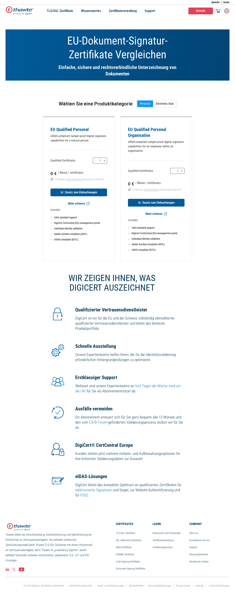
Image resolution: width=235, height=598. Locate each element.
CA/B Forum (98, 422)
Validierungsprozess (163, 547)
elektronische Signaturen (93, 490)
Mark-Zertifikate (123, 547)
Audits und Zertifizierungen (110, 585)
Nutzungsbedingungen (159, 585)
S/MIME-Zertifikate (125, 554)
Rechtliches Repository (81, 585)
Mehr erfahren (78, 203)
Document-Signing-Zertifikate (130, 568)
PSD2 (84, 495)
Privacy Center (183, 585)
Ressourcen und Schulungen (167, 533)
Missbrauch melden (199, 561)
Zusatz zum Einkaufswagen (78, 192)
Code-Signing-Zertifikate (128, 561)
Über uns (193, 533)
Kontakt (200, 11)
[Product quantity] (100, 160)
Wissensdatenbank (198, 554)
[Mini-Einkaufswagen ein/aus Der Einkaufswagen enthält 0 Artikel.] (218, 10)
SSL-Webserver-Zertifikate (128, 540)
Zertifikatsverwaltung (163, 540)
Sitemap (199, 585)
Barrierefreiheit (136, 585)
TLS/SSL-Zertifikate (125, 533)
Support (193, 547)
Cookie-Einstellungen (219, 585)
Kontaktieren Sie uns (199, 540)
